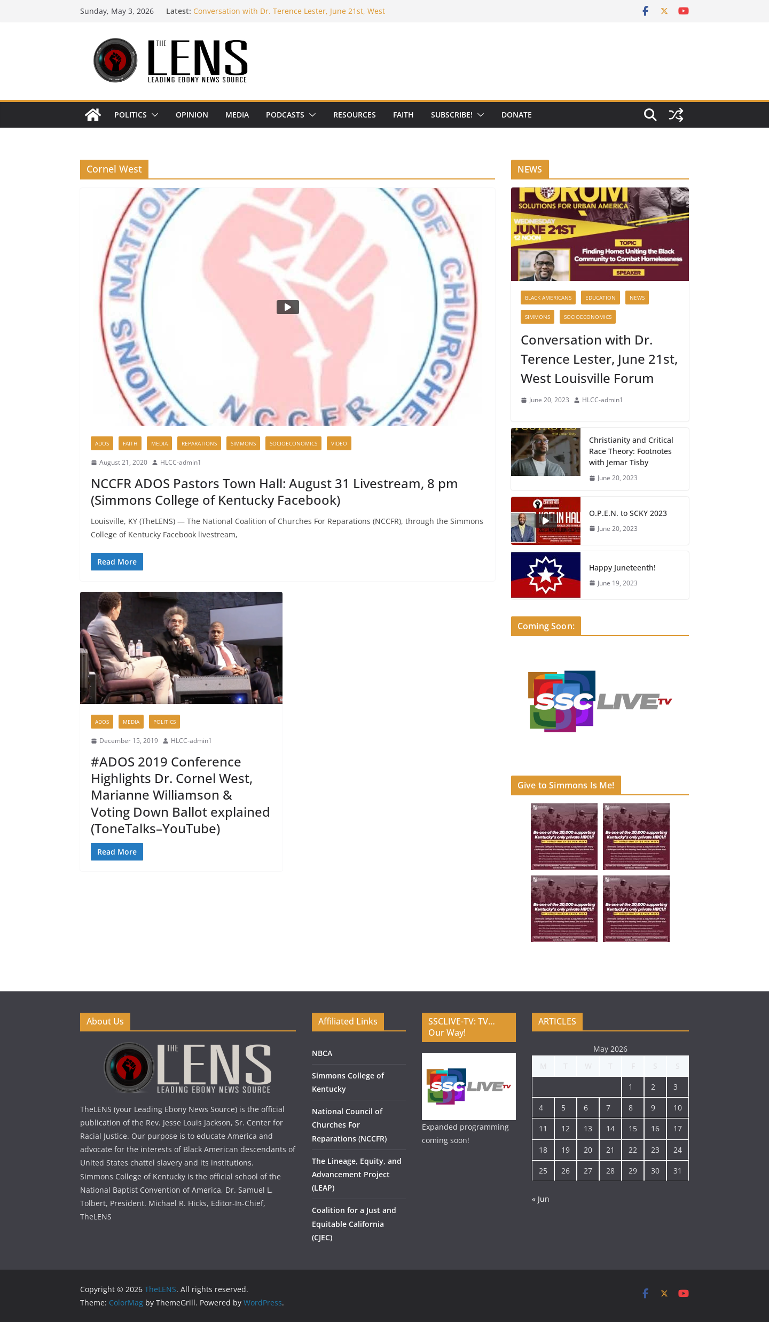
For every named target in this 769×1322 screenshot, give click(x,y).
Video (339, 443)
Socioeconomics (293, 443)
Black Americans (548, 297)
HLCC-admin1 (180, 462)
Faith (403, 114)
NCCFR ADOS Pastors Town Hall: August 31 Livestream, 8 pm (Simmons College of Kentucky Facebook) (274, 491)
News (637, 297)
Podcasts (285, 114)
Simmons (243, 443)
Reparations (199, 443)
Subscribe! (452, 114)
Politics (130, 114)
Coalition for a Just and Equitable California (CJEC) (354, 1223)
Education (600, 297)
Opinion (192, 114)
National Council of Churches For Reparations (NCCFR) (349, 1124)
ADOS (102, 443)
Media (237, 114)
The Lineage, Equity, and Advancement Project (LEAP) (357, 1174)
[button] (153, 114)
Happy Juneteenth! (622, 567)
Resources (354, 114)
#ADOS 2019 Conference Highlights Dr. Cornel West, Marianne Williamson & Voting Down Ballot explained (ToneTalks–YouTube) (180, 795)
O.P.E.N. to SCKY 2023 (628, 513)
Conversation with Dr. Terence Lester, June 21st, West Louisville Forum (599, 359)
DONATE (516, 114)
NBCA (322, 1053)
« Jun (541, 1199)
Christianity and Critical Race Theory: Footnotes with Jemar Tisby (631, 451)
